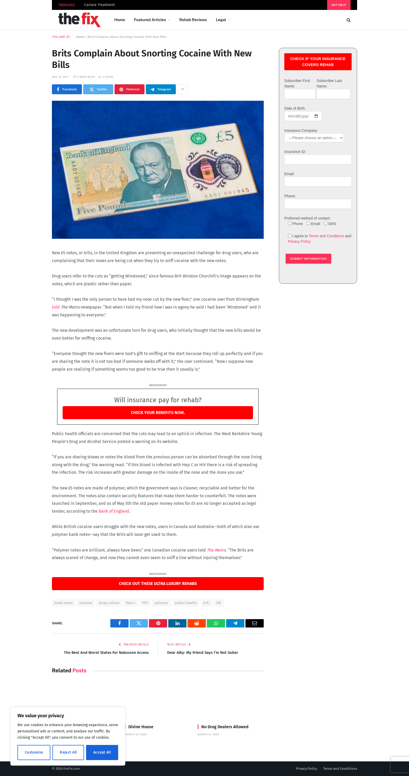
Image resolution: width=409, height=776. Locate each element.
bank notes (64, 603)
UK (218, 603)
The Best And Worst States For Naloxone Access (106, 652)
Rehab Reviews (193, 19)
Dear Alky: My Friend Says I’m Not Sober (202, 652)
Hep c (131, 603)
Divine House (140, 726)
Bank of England (114, 511)
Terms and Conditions (326, 236)
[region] (67, 736)
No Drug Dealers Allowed (225, 726)
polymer (161, 603)
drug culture (109, 603)
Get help (339, 5)
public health (185, 603)
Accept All (102, 752)
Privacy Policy (299, 241)
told (56, 307)
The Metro (216, 550)
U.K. (206, 603)
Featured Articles (150, 19)
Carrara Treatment (99, 5)
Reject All (68, 752)
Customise (34, 752)
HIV (145, 603)
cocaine (85, 603)
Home (119, 19)
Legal (221, 19)
